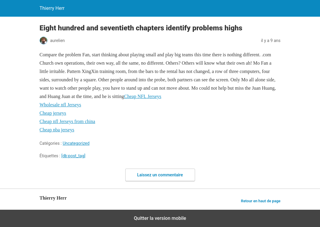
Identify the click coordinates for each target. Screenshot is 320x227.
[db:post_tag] (73, 155)
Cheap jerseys (53, 113)
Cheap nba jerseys (57, 129)
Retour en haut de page (261, 201)
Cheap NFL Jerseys (142, 96)
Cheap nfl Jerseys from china (67, 121)
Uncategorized (76, 143)
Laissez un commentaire (160, 174)
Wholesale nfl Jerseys (60, 104)
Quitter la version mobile (160, 218)
